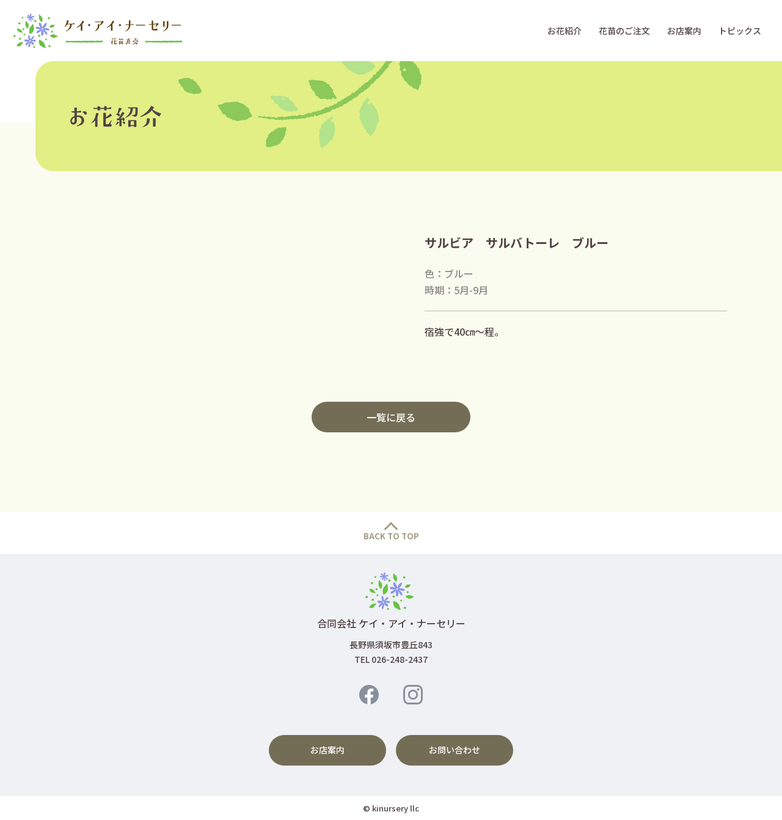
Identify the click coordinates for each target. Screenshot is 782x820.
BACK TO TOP (391, 536)
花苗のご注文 (624, 30)
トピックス (739, 30)
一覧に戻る (391, 417)
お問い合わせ (454, 750)
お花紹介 (564, 30)
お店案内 (684, 30)
